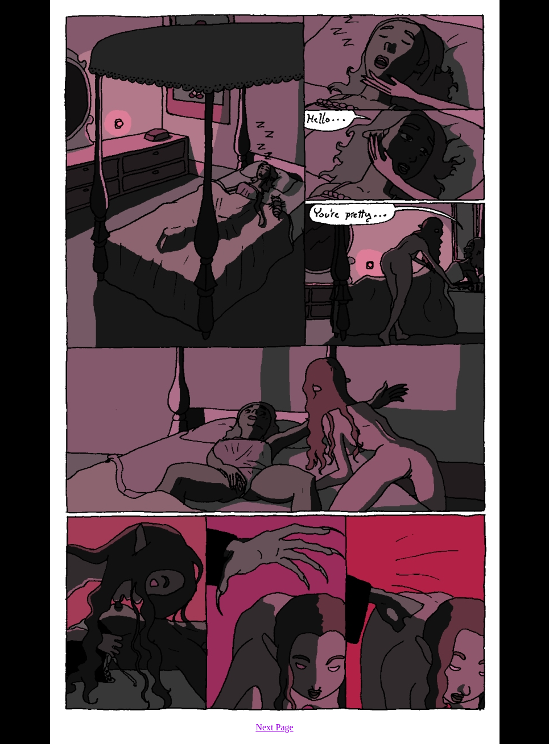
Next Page (274, 727)
